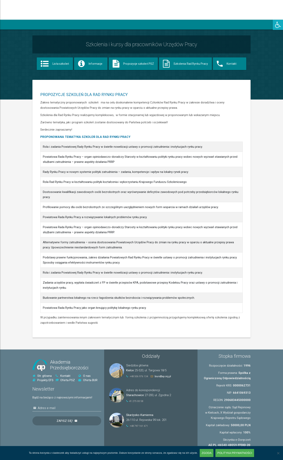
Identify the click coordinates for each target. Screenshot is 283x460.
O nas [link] (84, 376)
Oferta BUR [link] (87, 380)
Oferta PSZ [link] (65, 380)
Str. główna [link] (42, 376)
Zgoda (206, 452)
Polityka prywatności (234, 452)
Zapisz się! (65, 421)
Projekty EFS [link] (42, 380)
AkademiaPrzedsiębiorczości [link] (69, 365)
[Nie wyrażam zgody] (278, 453)
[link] (278, 25)
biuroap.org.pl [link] (163, 376)
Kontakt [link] (62, 376)
